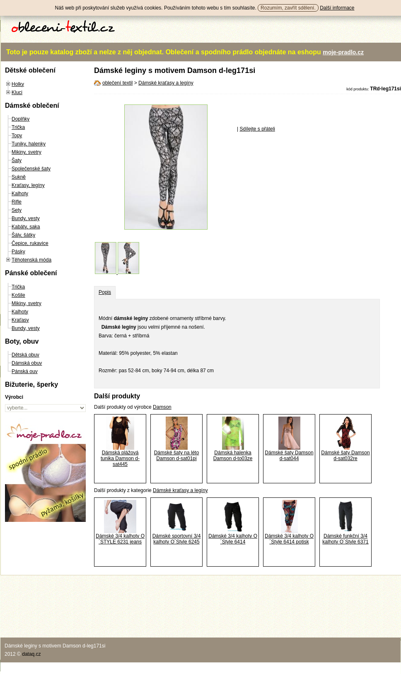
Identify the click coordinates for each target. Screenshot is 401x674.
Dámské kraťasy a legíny (165, 83)
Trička (18, 127)
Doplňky (20, 119)
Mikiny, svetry (26, 152)
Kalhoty (20, 193)
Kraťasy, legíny (28, 185)
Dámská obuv (27, 363)
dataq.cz (31, 654)
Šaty (17, 160)
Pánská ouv (25, 371)
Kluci (17, 92)
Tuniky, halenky (29, 144)
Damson (162, 407)
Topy (17, 135)
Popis (105, 292)
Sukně (19, 177)
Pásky (18, 252)
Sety (17, 210)
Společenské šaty (31, 169)
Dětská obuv (25, 355)
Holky (18, 84)
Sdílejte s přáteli (257, 129)
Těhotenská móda (31, 260)
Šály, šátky (23, 235)
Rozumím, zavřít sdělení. (288, 8)
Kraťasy (20, 320)
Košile (18, 295)
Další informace (337, 8)
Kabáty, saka (26, 227)
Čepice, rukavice (30, 243)
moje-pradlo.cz (343, 52)
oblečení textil (117, 83)
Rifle (17, 202)
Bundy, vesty (26, 218)
